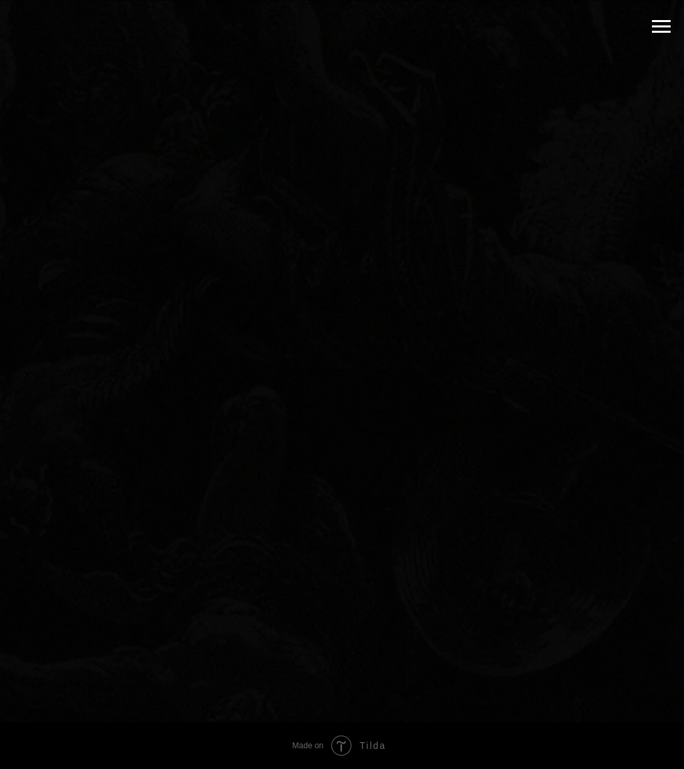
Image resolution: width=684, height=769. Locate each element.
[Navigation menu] (661, 26)
